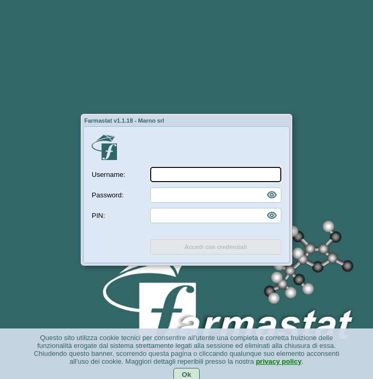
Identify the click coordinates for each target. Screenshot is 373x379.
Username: (108, 174)
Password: (108, 195)
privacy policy (279, 368)
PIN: (98, 216)
